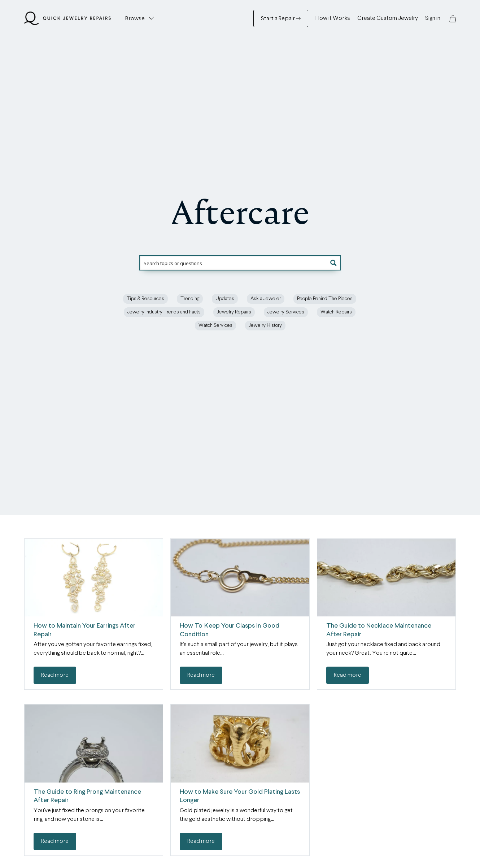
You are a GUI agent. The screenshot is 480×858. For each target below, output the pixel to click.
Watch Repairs (336, 312)
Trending (189, 298)
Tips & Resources (145, 298)
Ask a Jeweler (265, 298)
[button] (452, 18)
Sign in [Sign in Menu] (432, 18)
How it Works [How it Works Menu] (332, 18)
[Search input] (240, 263)
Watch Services (215, 325)
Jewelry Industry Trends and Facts (164, 312)
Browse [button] (135, 19)
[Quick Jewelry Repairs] (67, 18)
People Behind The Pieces (325, 298)
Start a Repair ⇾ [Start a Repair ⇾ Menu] (281, 19)
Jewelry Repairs (234, 312)
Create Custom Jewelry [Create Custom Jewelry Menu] (387, 18)
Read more (55, 675)
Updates (224, 298)
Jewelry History (265, 325)
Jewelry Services (285, 312)
